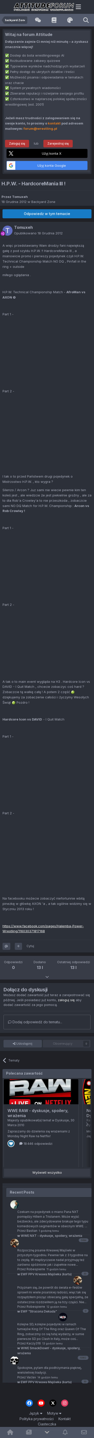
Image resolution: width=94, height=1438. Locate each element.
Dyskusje (62, 1120)
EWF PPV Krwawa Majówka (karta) (44, 1382)
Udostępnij (22, 1043)
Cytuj (30, 946)
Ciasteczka (47, 1424)
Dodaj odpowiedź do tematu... (35, 1022)
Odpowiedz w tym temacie (47, 214)
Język (35, 1413)
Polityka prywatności (37, 1419)
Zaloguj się (17, 143)
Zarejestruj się (58, 143)
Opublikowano (38, 233)
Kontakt (64, 1419)
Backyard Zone (43, 202)
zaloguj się (66, 1000)
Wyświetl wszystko (47, 1172)
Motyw (54, 1413)
